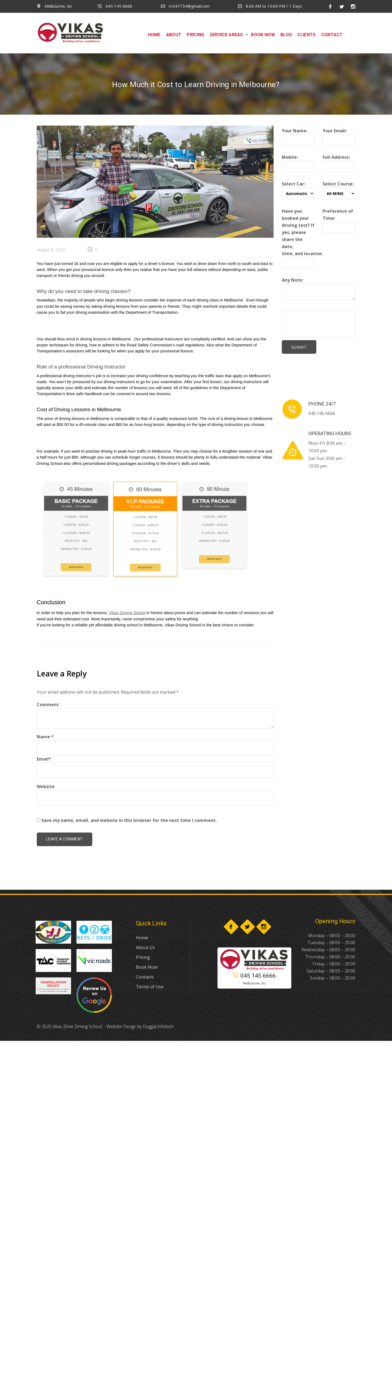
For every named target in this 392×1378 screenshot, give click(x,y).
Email (44, 759)
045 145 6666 (115, 6)
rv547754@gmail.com (185, 6)
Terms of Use (150, 987)
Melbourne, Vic (54, 6)
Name (45, 737)
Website (46, 786)
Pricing (143, 957)
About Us (145, 947)
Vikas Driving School (127, 613)
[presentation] (326, 323)
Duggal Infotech (158, 1026)
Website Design (121, 1026)
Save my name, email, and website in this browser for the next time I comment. (129, 820)
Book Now (146, 967)
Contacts (145, 977)
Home (142, 938)
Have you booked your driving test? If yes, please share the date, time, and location (302, 237)
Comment (48, 705)
